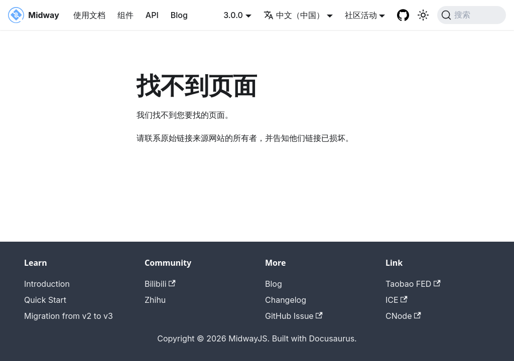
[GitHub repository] (403, 15)
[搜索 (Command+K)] (471, 15)
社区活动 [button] (361, 15)
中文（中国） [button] (294, 15)
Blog (179, 15)
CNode (403, 316)
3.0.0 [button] (233, 15)
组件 (125, 15)
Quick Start (45, 300)
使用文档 (89, 15)
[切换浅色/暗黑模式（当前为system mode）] (423, 15)
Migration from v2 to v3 (68, 316)
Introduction (47, 284)
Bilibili (160, 284)
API (152, 15)
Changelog (285, 300)
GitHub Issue (294, 316)
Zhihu (155, 300)
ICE (397, 300)
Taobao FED (413, 284)
